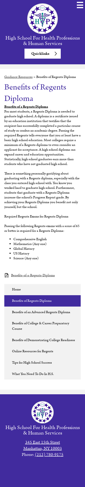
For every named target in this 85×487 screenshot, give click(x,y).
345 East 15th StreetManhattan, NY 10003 (42, 445)
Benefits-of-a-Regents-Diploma (33, 275)
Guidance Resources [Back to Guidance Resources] (18, 77)
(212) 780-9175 (49, 455)
